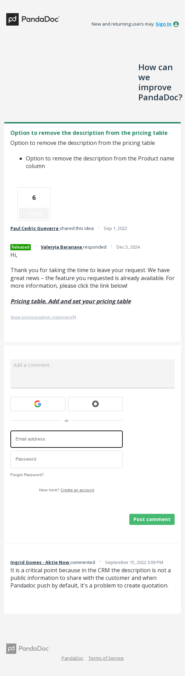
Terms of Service (106, 658)
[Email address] (66, 439)
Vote (36, 213)
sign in (164, 24)
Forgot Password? (27, 475)
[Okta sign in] (95, 404)
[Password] (66, 459)
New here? (66, 490)
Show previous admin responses (43, 317)
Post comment (151, 519)
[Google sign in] (37, 404)
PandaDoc (72, 658)
